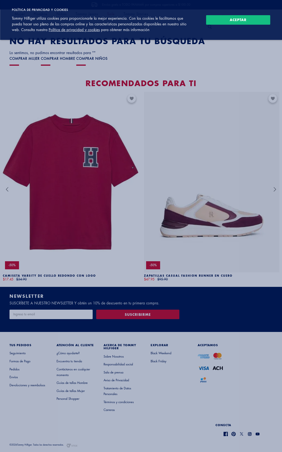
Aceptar (238, 20)
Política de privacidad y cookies (74, 30)
